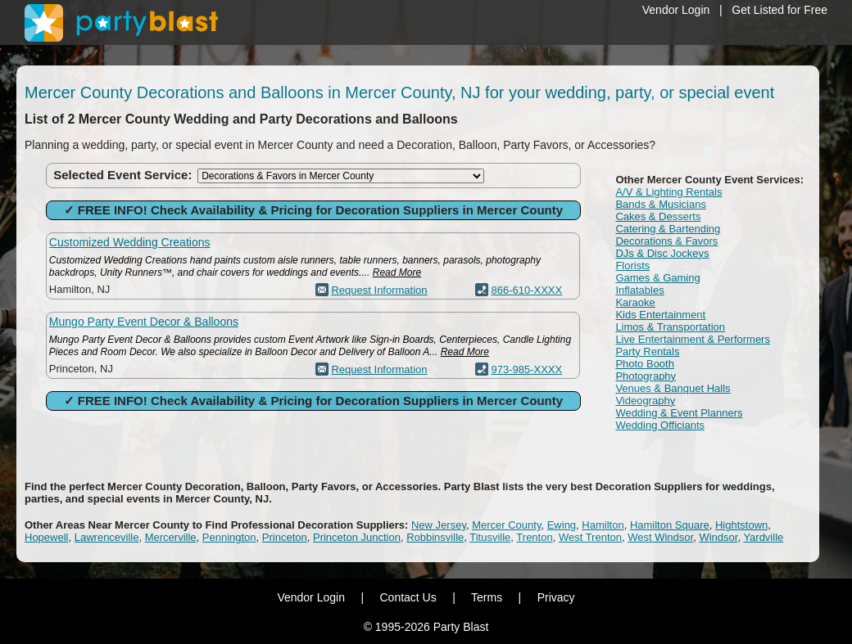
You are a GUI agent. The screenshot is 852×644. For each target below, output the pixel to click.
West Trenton (590, 537)
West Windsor (660, 537)
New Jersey (438, 525)
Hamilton (602, 525)
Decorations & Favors (666, 241)
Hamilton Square (669, 525)
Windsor (718, 537)
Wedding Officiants (660, 425)
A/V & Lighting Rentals (668, 192)
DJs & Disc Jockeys (662, 253)
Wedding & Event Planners (678, 413)
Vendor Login (676, 9)
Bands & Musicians (660, 204)
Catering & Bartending (667, 229)
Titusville (489, 537)
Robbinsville (435, 537)
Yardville (763, 537)
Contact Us (407, 597)
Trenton (534, 537)
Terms (486, 597)
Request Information (379, 290)
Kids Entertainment (660, 314)
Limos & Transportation (670, 327)
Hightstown (741, 525)
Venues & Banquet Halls (672, 388)
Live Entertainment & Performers (692, 339)
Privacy (556, 597)
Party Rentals (647, 351)
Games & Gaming (657, 278)
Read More (397, 272)
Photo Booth (644, 364)
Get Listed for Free (779, 9)
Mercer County (506, 525)
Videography (645, 400)
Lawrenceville (107, 537)
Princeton (284, 537)
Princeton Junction (357, 537)
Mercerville (171, 537)
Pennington (229, 537)
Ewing (561, 525)
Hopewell (46, 537)
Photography (645, 376)
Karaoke (635, 302)
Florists (632, 265)
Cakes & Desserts (657, 216)
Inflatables (639, 290)
